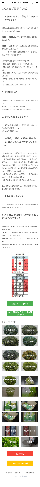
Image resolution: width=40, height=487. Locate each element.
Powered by (20, 476)
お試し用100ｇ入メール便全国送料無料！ (20, 313)
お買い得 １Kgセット (20, 304)
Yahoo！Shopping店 (20, 463)
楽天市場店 (20, 454)
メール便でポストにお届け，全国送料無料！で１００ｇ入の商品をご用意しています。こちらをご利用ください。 (19, 128)
